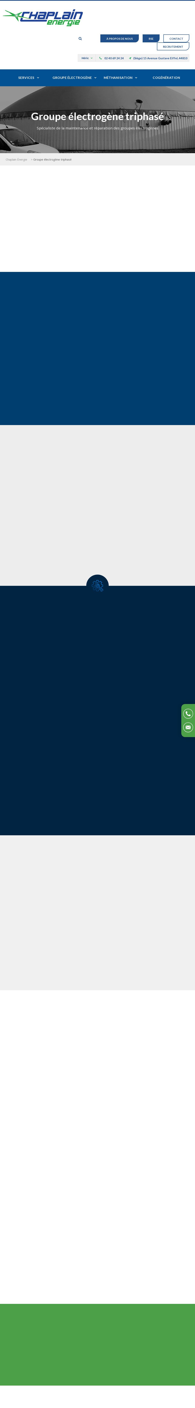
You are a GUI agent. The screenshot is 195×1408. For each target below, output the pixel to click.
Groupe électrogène (72, 78)
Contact (176, 38)
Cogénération (166, 78)
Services (26, 78)
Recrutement (173, 46)
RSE (151, 38)
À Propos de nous (119, 38)
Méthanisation (118, 78)
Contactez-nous (188, 727)
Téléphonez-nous (188, 714)
